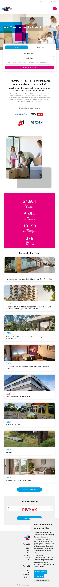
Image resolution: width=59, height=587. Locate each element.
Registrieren (54, 2)
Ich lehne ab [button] (39, 576)
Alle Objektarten (30, 53)
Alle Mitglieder (29, 518)
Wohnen (16, 47)
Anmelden (44, 2)
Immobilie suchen (29, 67)
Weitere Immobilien (29, 489)
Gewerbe (40, 47)
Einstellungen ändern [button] (42, 580)
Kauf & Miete (29, 58)
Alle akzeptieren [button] (40, 572)
